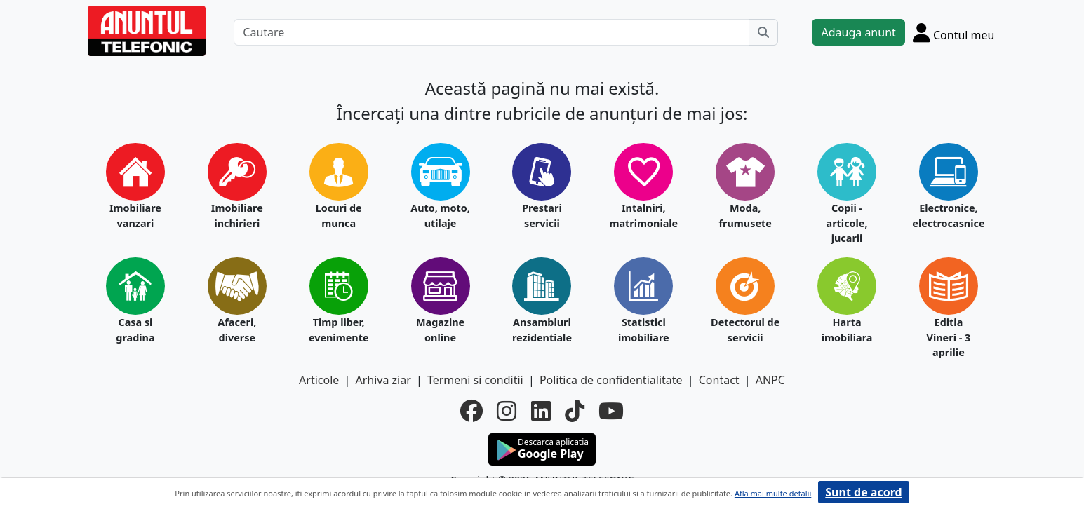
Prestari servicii (542, 215)
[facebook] (471, 411)
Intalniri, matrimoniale (643, 215)
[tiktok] (574, 411)
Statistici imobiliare (643, 329)
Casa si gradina (135, 329)
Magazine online (440, 329)
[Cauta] (763, 32)
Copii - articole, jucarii (847, 223)
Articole (319, 380)
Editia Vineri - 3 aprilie (949, 337)
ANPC (770, 380)
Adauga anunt (858, 32)
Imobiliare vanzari (135, 215)
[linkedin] (541, 411)
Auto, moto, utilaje (440, 215)
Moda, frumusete (744, 215)
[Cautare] (491, 32)
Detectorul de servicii (745, 329)
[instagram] (506, 411)
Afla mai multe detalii (773, 493)
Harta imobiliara (847, 329)
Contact (719, 380)
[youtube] (611, 411)
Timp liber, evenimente (339, 329)
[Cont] (954, 32)
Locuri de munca (339, 215)
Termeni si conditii (475, 380)
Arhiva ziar (382, 380)
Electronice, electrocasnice (948, 215)
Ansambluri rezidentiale (542, 329)
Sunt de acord (863, 492)
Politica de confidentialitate (611, 380)
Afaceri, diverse (237, 329)
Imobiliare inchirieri (237, 215)
